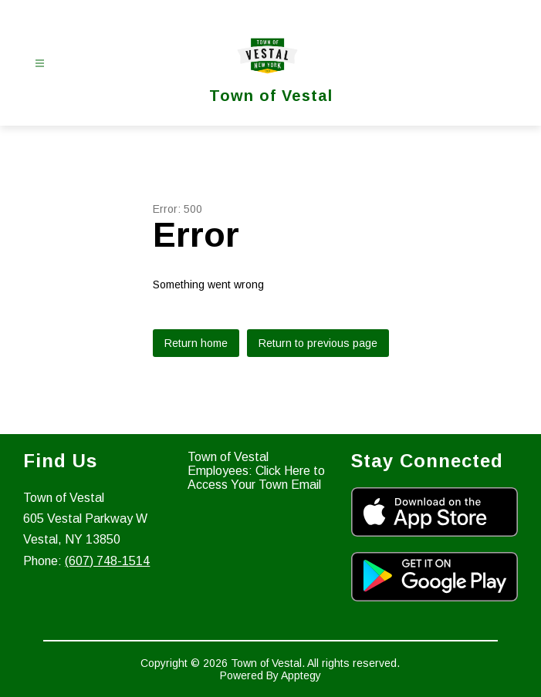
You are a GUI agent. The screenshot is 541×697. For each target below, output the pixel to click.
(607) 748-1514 (107, 560)
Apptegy (301, 675)
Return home (196, 343)
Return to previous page (318, 343)
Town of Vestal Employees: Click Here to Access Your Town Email (256, 470)
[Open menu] (40, 63)
